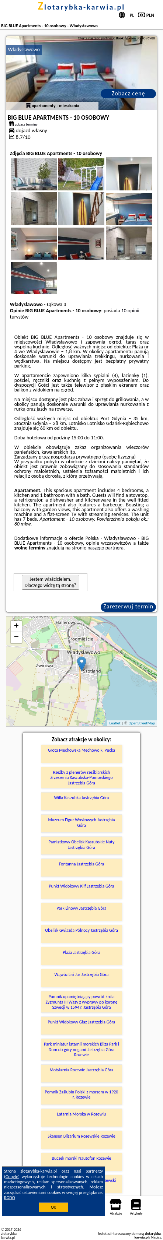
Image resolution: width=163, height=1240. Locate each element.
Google (12, 1176)
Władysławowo (24, 49)
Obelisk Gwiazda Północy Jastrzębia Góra (81, 930)
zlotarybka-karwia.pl (81, 7)
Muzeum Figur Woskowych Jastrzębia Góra (81, 822)
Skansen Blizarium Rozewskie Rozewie (81, 1136)
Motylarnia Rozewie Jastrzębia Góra (82, 1069)
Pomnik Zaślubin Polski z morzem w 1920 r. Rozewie (81, 1094)
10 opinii (130, 311)
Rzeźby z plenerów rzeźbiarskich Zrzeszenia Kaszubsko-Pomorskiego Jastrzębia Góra (81, 778)
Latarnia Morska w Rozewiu (81, 1114)
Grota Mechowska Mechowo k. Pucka (81, 750)
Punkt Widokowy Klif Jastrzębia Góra (81, 886)
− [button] (16, 637)
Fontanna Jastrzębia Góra (81, 864)
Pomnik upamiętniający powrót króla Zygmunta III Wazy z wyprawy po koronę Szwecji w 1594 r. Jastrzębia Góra (82, 1002)
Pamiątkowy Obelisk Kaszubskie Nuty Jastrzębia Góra (81, 844)
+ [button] (16, 626)
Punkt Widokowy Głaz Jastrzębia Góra (81, 1022)
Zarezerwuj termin (128, 606)
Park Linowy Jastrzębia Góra (81, 908)
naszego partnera (105, 548)
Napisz (156, 1237)
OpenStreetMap (141, 723)
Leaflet (114, 723)
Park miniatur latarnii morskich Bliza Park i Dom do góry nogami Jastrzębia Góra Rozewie (81, 1049)
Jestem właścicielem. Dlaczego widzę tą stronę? (50, 582)
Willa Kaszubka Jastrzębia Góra (81, 797)
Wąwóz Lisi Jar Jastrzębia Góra (82, 974)
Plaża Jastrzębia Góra (81, 952)
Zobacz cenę (128, 93)
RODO (9, 1197)
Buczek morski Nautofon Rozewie (81, 1158)
